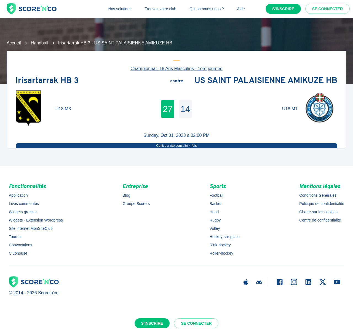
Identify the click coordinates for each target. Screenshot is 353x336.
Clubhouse (18, 253)
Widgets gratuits (22, 212)
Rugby (215, 220)
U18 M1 (290, 108)
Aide (241, 9)
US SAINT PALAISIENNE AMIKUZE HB (265, 81)
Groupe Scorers (136, 203)
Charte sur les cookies (318, 212)
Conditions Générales (317, 195)
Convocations (20, 245)
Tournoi (15, 236)
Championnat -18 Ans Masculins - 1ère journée (176, 68)
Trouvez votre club (160, 9)
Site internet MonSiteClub (31, 228)
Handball (39, 43)
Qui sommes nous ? (206, 9)
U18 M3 (63, 108)
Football (216, 195)
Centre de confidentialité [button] (320, 220)
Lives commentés (24, 203)
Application (18, 195)
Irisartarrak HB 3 (47, 81)
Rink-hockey (220, 245)
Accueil (14, 43)
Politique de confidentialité (321, 203)
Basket (215, 203)
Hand (214, 212)
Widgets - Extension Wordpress (36, 220)
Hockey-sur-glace (225, 236)
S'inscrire (283, 9)
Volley (215, 228)
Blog (126, 195)
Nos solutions (119, 9)
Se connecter (327, 9)
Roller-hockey (221, 253)
